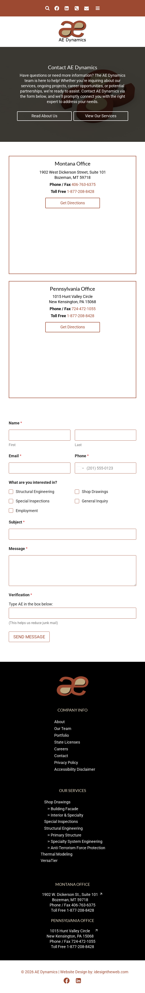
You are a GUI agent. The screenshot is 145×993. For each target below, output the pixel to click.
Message (18, 548)
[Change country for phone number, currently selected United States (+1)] (80, 468)
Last (78, 445)
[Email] (86, 8)
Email (15, 456)
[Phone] (76, 8)
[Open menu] (96, 8)
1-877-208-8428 (80, 191)
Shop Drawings (95, 491)
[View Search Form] (47, 8)
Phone (82, 456)
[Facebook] (56, 8)
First (12, 445)
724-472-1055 (84, 308)
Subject (17, 522)
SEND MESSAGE (29, 636)
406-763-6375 (84, 184)
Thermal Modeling (56, 854)
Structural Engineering (35, 491)
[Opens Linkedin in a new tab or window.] (78, 980)
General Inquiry (95, 501)
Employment (27, 510)
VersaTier (49, 860)
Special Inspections (32, 501)
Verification (20, 595)
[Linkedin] (66, 8)
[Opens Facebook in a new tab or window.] (67, 980)
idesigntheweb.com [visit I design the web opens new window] (111, 972)
